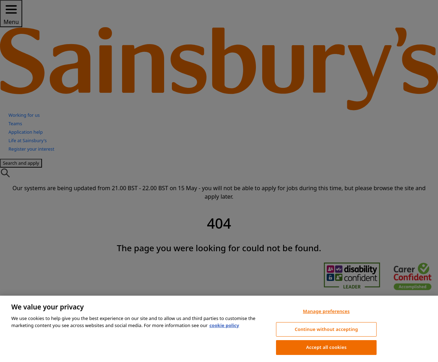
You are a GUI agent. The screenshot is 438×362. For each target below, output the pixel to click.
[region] (219, 329)
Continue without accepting (326, 329)
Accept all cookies (326, 347)
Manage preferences (326, 311)
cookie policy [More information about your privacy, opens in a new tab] (224, 325)
